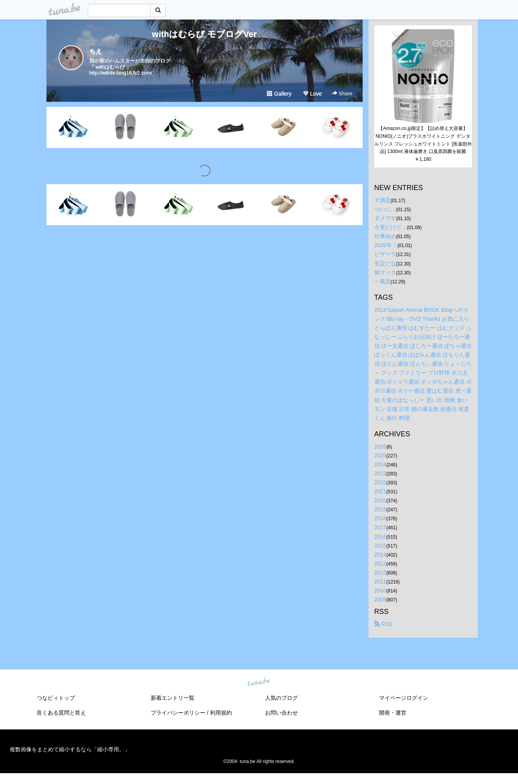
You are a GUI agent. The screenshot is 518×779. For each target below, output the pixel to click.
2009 (380, 599)
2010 (380, 590)
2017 (380, 527)
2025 (380, 455)
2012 (380, 572)
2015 (380, 545)
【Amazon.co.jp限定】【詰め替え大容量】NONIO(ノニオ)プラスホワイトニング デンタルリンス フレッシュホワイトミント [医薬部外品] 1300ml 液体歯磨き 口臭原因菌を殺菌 (423, 140)
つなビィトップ (56, 698)
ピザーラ (385, 254)
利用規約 (221, 713)
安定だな (385, 263)
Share (342, 93)
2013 (380, 563)
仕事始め (385, 236)
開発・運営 (392, 713)
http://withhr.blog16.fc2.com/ (121, 73)
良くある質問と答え (61, 713)
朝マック (385, 272)
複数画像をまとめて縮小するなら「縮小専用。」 (70, 749)
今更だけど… (390, 227)
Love (312, 94)
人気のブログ (281, 698)
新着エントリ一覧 (172, 698)
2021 (380, 491)
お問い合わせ (281, 713)
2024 (380, 464)
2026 (380, 446)
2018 (380, 518)
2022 (380, 482)
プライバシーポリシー (178, 713)
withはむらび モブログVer (204, 34)
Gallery (279, 94)
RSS (383, 624)
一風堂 (382, 281)
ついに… (385, 209)
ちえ (95, 51)
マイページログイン (403, 698)
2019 (380, 509)
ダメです (385, 218)
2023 (380, 473)
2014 (380, 554)
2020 (380, 500)
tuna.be (259, 682)
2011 (380, 581)
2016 (380, 537)
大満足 (382, 200)
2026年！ (385, 245)
